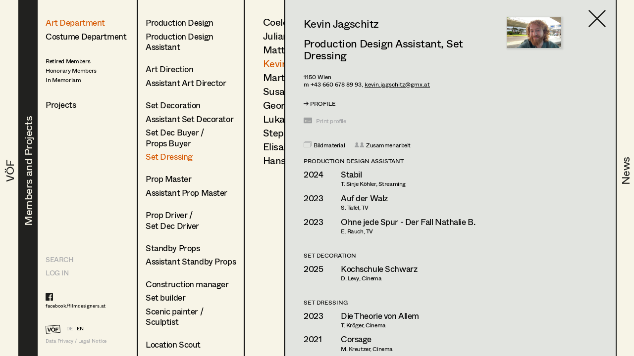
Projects (61, 104)
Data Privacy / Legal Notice (76, 341)
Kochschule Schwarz (379, 268)
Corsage (356, 339)
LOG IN (57, 272)
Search (59, 259)
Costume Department (86, 36)
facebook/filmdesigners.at (76, 306)
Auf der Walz (364, 198)
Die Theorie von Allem (380, 315)
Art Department (75, 22)
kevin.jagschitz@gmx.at (397, 84)
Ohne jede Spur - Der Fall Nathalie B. (408, 221)
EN (80, 328)
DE (69, 328)
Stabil (351, 174)
